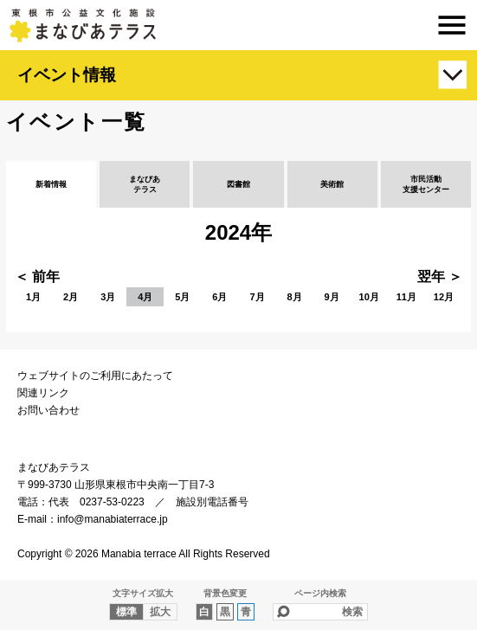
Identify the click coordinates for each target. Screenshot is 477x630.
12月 (444, 297)
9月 (332, 297)
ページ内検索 (320, 593)
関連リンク (43, 393)
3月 (107, 297)
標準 (126, 612)
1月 (33, 297)
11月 (406, 297)
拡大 (160, 612)
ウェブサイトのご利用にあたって (95, 376)
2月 (70, 297)
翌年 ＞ (439, 276)
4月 (145, 297)
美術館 (332, 184)
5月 (182, 297)
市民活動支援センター (426, 184)
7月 (256, 297)
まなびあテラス (238, 25)
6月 (219, 297)
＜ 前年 (37, 276)
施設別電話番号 (212, 502)
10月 (369, 297)
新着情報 (51, 184)
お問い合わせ (48, 410)
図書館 (238, 184)
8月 (294, 297)
